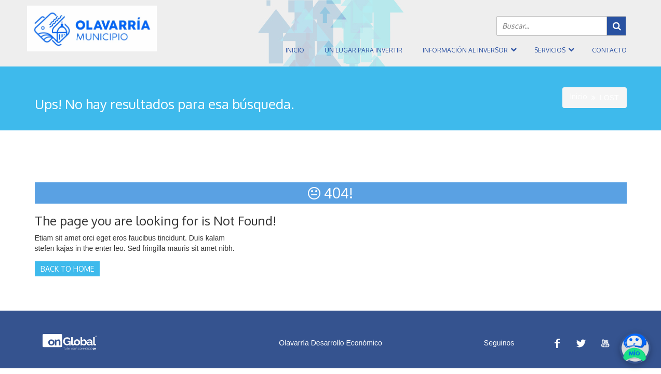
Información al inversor (465, 50)
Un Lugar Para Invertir (363, 50)
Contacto (609, 50)
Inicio (295, 50)
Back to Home (67, 268)
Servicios (549, 50)
